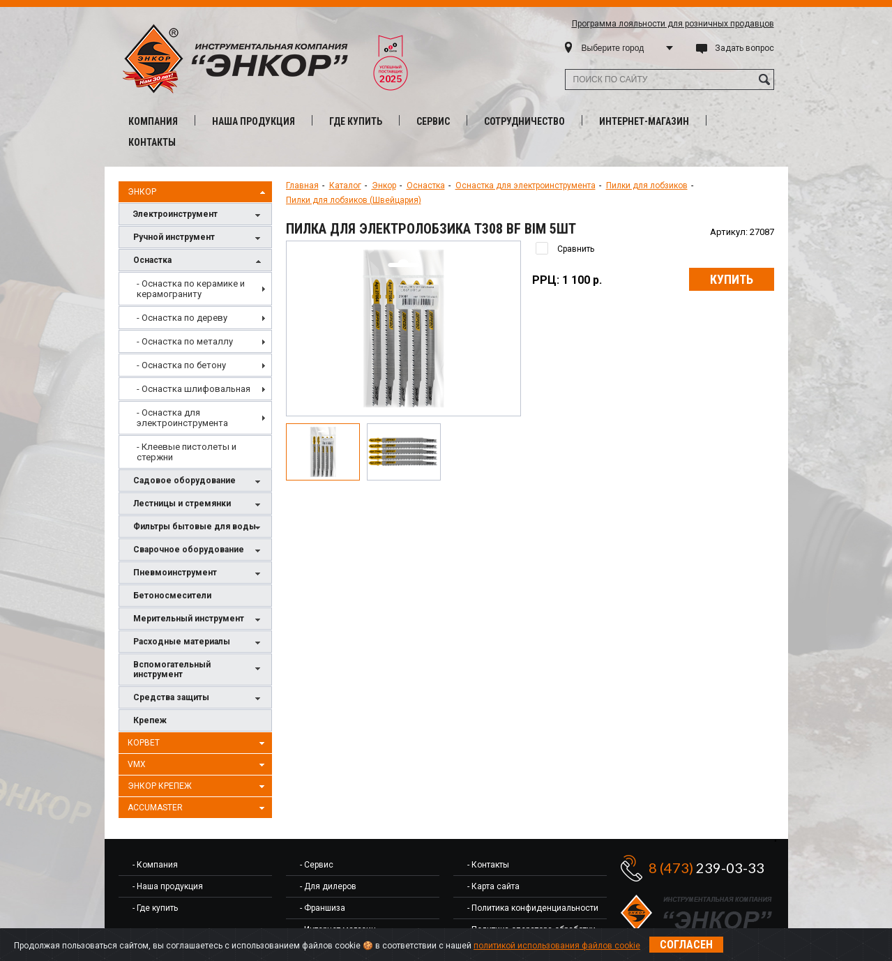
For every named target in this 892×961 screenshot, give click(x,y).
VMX (198, 765)
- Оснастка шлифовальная (193, 389)
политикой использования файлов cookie (557, 946)
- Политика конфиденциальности (532, 908)
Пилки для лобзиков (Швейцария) (353, 200)
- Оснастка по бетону (181, 365)
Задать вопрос (744, 48)
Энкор (198, 192)
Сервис (433, 121)
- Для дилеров (328, 886)
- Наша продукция (168, 886)
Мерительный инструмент (198, 620)
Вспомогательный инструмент (198, 669)
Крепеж (150, 720)
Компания (153, 121)
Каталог (345, 185)
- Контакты (488, 865)
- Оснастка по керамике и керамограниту (191, 288)
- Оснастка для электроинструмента (182, 417)
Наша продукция (253, 121)
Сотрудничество (524, 121)
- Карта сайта (493, 886)
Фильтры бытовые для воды (198, 528)
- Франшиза (322, 908)
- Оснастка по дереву (182, 317)
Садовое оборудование (198, 481)
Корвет (198, 743)
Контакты (152, 142)
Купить (731, 279)
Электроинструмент (198, 215)
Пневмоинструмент (198, 574)
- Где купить (155, 908)
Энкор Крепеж (198, 786)
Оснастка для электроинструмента (525, 185)
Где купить (355, 121)
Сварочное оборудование (198, 551)
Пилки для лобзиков (647, 185)
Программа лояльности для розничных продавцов (673, 24)
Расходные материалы (198, 643)
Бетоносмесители (172, 595)
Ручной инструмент (198, 238)
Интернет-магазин (644, 121)
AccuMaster (198, 808)
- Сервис (316, 865)
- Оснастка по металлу (185, 341)
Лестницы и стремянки (198, 504)
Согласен (686, 944)
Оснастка (198, 261)
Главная (302, 185)
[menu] (195, 370)
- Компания (155, 865)
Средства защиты (198, 698)
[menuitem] (195, 288)
